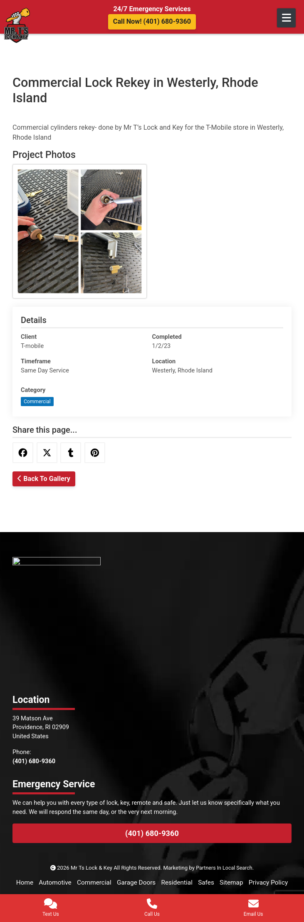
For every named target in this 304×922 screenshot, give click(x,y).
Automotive (74, 882)
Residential (201, 882)
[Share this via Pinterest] (95, 452)
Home (42, 882)
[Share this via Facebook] (22, 452)
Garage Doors (158, 882)
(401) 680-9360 (152, 833)
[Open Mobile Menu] (286, 17)
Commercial (37, 401)
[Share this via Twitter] (47, 452)
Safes (232, 882)
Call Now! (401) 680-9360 (152, 21)
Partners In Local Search (224, 868)
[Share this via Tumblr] (71, 452)
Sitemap (258, 882)
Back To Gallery (43, 479)
